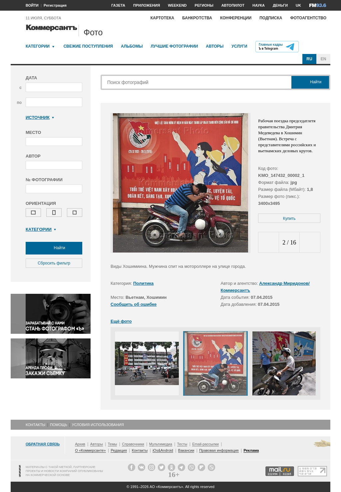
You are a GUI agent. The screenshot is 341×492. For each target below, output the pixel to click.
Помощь (58, 425)
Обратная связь (43, 444)
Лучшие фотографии (174, 46)
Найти (54, 248)
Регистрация (55, 5)
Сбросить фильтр (54, 263)
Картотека (162, 18)
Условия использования (98, 425)
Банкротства (197, 18)
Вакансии (186, 450)
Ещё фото (121, 321)
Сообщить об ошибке (134, 304)
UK (298, 5)
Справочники (133, 444)
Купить (289, 218)
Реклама (251, 450)
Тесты (182, 444)
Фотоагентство (308, 18)
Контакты (35, 425)
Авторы (214, 46)
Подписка (270, 18)
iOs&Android (163, 450)
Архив (80, 444)
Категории (38, 46)
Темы (112, 444)
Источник (40, 117)
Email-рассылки (205, 444)
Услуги (239, 46)
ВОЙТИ (32, 5)
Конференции (235, 18)
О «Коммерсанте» (90, 450)
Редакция (119, 450)
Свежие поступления (88, 46)
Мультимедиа (160, 444)
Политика (143, 283)
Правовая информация (218, 450)
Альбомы (132, 46)
